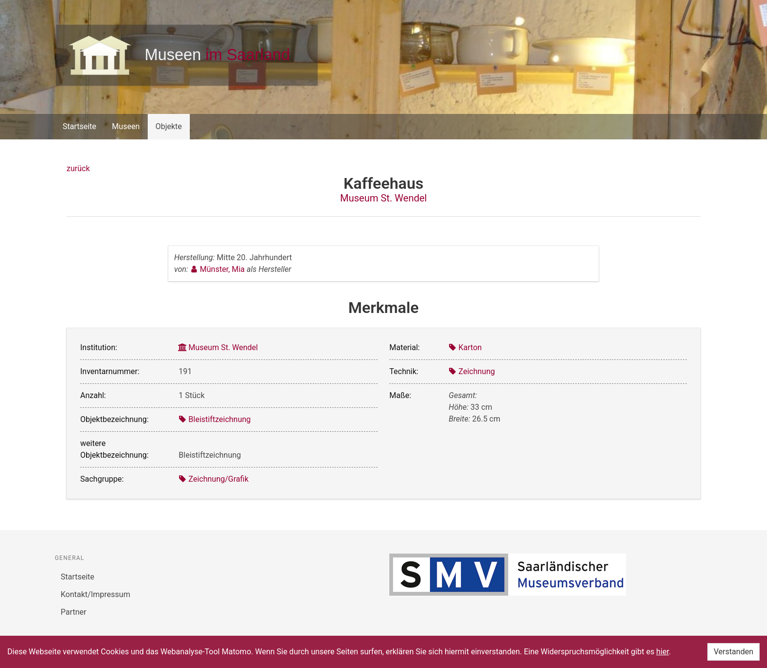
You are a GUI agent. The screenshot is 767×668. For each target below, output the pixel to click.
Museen (126, 126)
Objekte (169, 126)
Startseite (79, 126)
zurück (78, 168)
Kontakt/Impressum (95, 594)
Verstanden (733, 651)
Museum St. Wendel (383, 198)
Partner (74, 612)
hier (662, 651)
